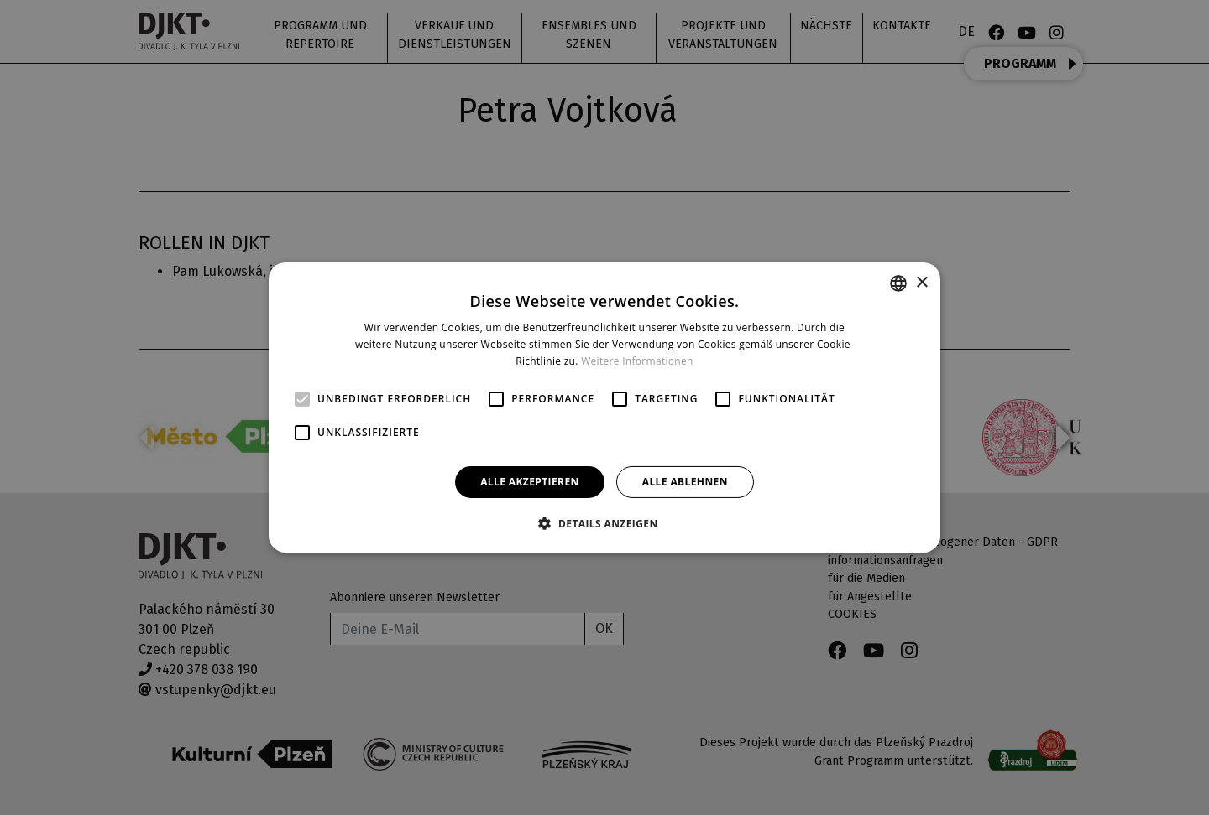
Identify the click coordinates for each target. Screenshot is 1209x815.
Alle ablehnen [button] (685, 482)
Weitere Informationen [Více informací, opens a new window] (637, 361)
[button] (604, 523)
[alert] (604, 407)
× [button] (921, 282)
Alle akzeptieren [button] (529, 482)
